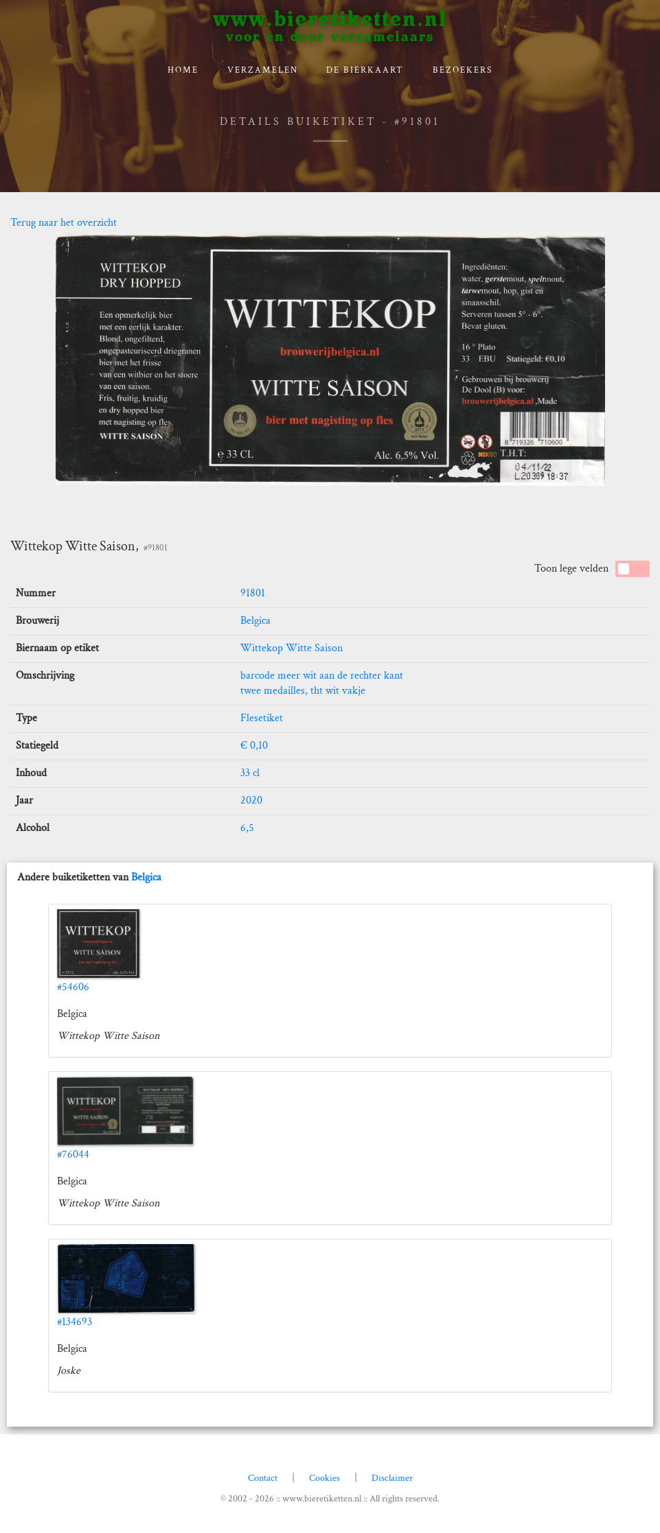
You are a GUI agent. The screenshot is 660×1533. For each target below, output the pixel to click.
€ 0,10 (254, 745)
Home (183, 70)
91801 (252, 593)
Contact (262, 1478)
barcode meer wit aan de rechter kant (321, 675)
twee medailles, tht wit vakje (302, 690)
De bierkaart (365, 70)
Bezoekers (462, 70)
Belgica (255, 620)
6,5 (247, 828)
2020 (251, 800)
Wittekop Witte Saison (291, 648)
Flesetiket (261, 718)
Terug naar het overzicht (63, 222)
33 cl (250, 773)
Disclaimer (392, 1478)
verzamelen (262, 70)
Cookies (324, 1478)
